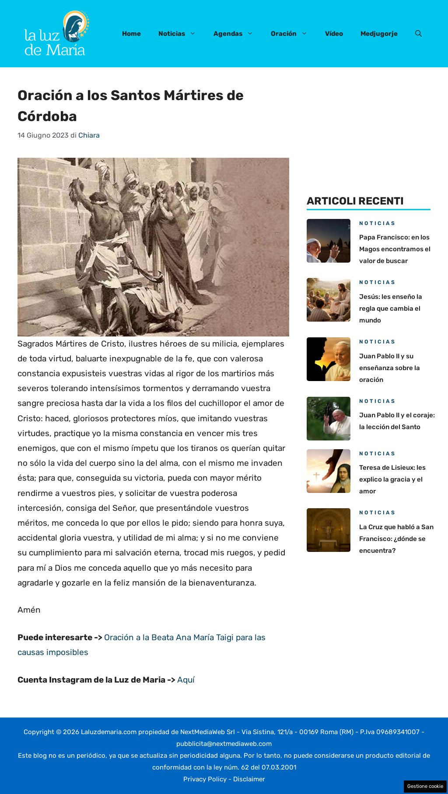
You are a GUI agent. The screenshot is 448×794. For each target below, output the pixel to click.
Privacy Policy (205, 779)
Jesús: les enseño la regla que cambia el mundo (390, 308)
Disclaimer (249, 779)
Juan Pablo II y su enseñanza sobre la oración (389, 368)
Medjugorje (379, 34)
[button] (418, 34)
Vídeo (334, 34)
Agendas (238, 34)
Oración (293, 34)
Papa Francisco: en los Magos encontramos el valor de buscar (394, 249)
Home (131, 34)
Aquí (186, 680)
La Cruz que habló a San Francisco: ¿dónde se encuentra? (396, 539)
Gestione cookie (425, 786)
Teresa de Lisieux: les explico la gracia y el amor (392, 479)
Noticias (181, 34)
